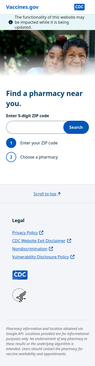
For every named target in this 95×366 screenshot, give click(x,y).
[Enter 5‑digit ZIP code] (35, 127)
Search (76, 127)
